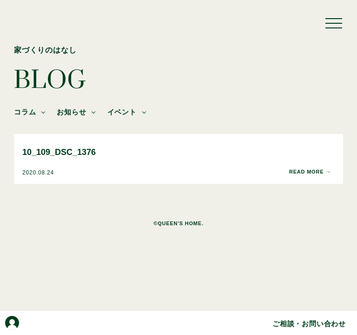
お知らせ (71, 111)
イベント (122, 111)
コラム (25, 111)
